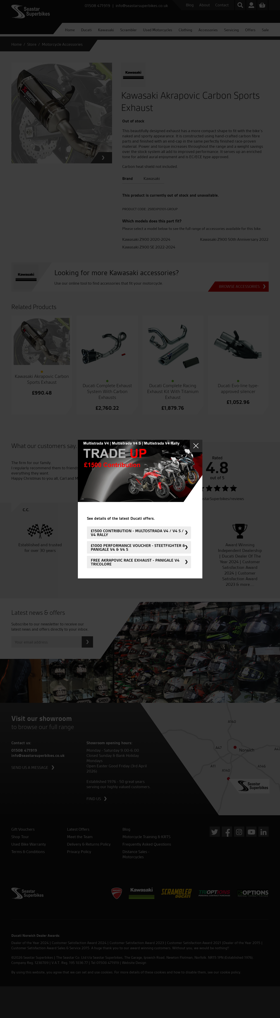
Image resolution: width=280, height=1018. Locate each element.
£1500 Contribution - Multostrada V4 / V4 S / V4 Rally (137, 532)
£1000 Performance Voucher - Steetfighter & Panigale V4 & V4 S (138, 547)
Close (196, 446)
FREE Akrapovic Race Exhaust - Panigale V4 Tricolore (135, 562)
